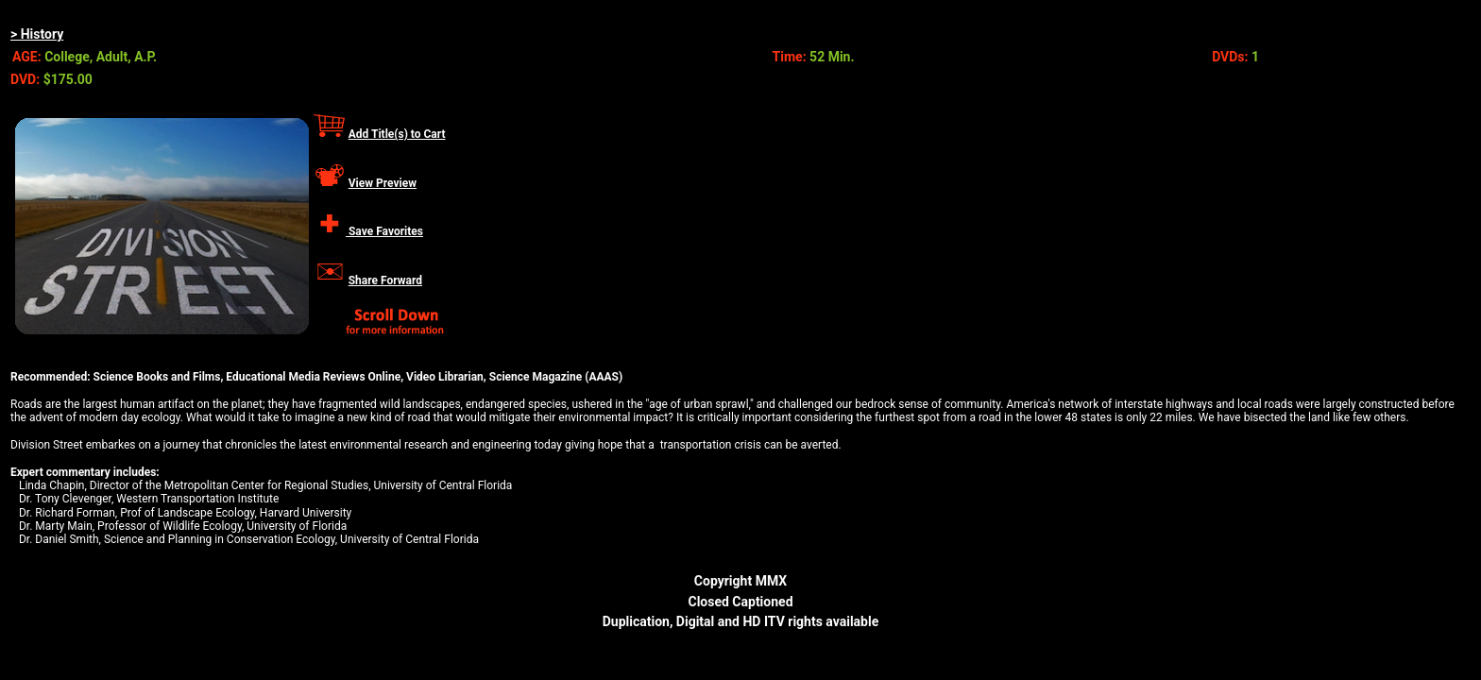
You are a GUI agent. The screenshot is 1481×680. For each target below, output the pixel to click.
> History (36, 34)
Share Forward (385, 280)
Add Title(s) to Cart (397, 134)
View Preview (383, 183)
